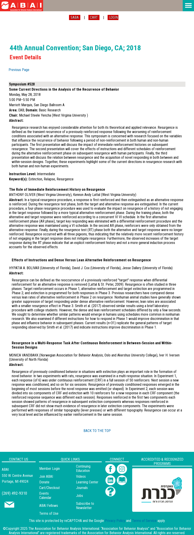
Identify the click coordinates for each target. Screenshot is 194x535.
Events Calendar (45, 495)
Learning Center (87, 482)
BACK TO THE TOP (97, 431)
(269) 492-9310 (14, 493)
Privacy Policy (115, 521)
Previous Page (19, 70)
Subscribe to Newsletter (85, 505)
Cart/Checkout (49, 488)
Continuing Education (83, 468)
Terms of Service (144, 521)
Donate (44, 482)
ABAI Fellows (48, 505)
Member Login (49, 468)
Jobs (79, 496)
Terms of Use (48, 513)
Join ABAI (46, 476)
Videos (81, 476)
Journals (82, 488)
